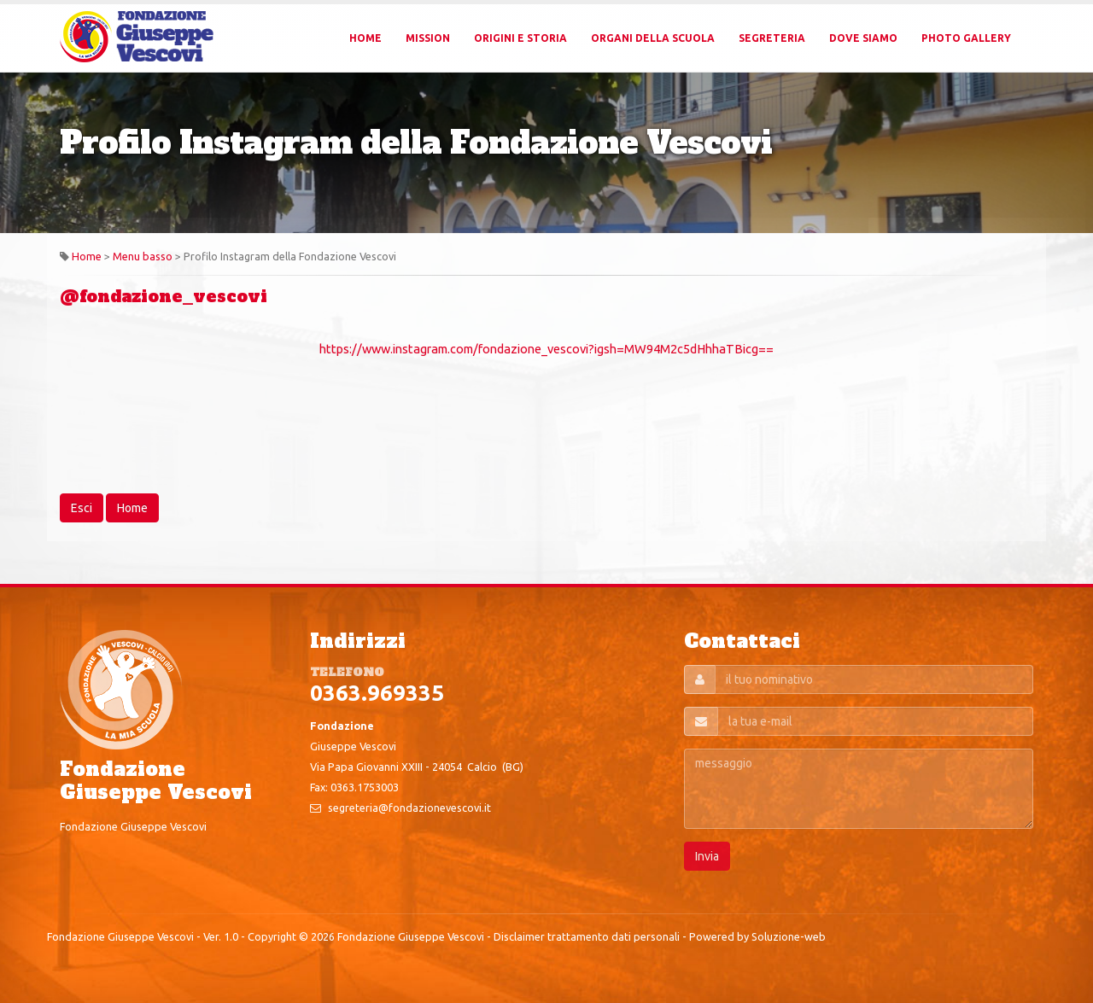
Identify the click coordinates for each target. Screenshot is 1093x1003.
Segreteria (772, 38)
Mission (428, 38)
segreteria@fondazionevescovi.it (409, 807)
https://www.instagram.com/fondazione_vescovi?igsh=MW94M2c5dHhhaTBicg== (546, 348)
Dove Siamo (863, 38)
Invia (707, 856)
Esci (81, 508)
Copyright (272, 936)
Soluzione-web (788, 936)
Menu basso (142, 256)
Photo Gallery (966, 38)
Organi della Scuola (653, 38)
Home (365, 38)
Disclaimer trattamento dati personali (587, 936)
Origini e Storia (520, 38)
